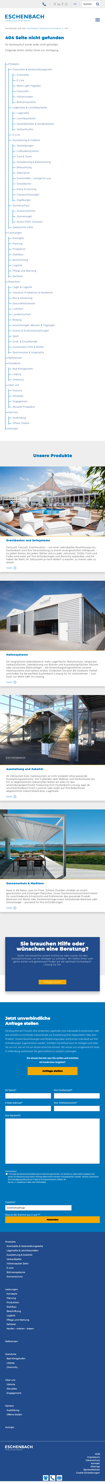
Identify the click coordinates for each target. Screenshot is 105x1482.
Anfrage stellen (52, 983)
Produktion (13, 1303)
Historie (11, 1385)
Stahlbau (11, 1307)
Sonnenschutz (15, 1277)
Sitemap (95, 1467)
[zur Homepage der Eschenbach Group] (19, 1450)
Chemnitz (12, 1368)
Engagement (14, 1394)
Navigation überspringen (18, 1239)
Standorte (10, 1355)
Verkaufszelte (14, 1260)
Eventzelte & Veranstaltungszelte (25, 1247)
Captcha (10, 1202)
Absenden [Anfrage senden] (52, 1220)
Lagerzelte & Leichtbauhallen (22, 1251)
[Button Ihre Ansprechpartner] (45, 1478)
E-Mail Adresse (14, 1103)
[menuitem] (74, 4)
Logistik (11, 1316)
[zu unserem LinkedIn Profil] (58, 4)
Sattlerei (11, 1325)
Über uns (10, 1381)
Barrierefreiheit (91, 1470)
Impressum (93, 1458)
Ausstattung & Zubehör (19, 1255)
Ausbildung (13, 1411)
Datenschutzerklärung (29, 1175)
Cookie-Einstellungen (88, 1473)
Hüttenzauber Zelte (17, 1264)
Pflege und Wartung (18, 1320)
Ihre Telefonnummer (65, 1103)
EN (74, 4)
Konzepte (12, 1294)
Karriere (9, 1406)
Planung (11, 1299)
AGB (97, 1455)
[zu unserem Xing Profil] (54, 4)
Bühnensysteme (16, 1273)
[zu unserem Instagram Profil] (65, 4)
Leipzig (10, 1363)
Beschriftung (14, 1312)
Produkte (10, 1242)
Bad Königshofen (16, 1359)
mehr (9, 569)
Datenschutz (93, 1461)
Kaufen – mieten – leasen (20, 1329)
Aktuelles (12, 1389)
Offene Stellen (14, 1415)
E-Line (10, 1268)
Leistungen (11, 1290)
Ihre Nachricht (13, 1116)
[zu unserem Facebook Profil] (62, 4)
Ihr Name (10, 1091)
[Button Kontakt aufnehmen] (59, 1478)
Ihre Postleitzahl (63, 1091)
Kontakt (9, 1428)
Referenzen (11, 1342)
